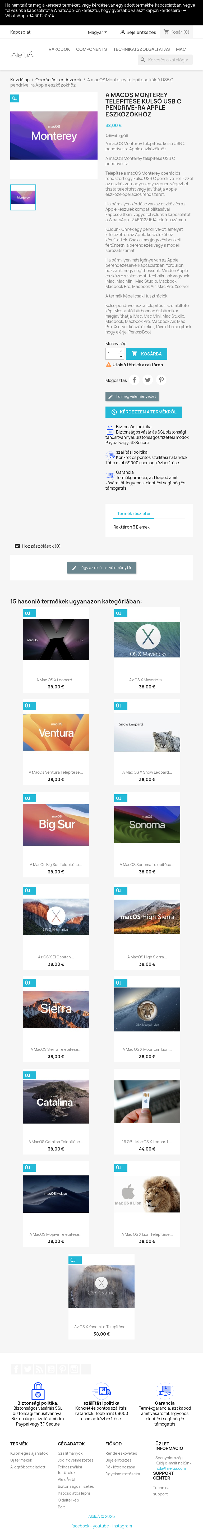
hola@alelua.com (170, 1468)
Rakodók (59, 49)
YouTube (51, 1369)
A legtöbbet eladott (27, 1466)
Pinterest (161, 380)
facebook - (82, 1526)
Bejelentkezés (118, 1460)
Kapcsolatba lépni (74, 1493)
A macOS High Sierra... (147, 956)
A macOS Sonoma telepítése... (147, 864)
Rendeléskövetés (121, 1453)
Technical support (161, 1490)
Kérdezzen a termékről (144, 412)
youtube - (102, 1526)
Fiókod (113, 1444)
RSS (39, 1369)
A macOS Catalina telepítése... (56, 1141)
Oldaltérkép (68, 1500)
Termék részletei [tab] (133, 513)
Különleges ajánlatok (29, 1453)
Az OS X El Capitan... (56, 956)
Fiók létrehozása (120, 1466)
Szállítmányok (70, 1453)
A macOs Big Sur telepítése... (56, 864)
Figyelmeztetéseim (122, 1473)
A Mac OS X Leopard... (55, 679)
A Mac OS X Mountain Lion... (147, 1049)
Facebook (16, 1369)
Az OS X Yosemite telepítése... (101, 1326)
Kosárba (146, 353)
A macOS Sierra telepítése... (56, 1049)
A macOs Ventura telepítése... (56, 772)
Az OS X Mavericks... (147, 679)
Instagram (74, 1369)
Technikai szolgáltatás (141, 49)
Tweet (147, 380)
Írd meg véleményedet (132, 396)
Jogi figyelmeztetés (76, 1460)
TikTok (86, 1369)
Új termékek (21, 1460)
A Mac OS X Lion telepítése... (147, 1234)
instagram (122, 1526)
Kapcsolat (20, 32)
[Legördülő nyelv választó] (98, 32)
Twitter (27, 1369)
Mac (181, 49)
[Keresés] (165, 60)
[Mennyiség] (111, 354)
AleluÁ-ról (66, 1479)
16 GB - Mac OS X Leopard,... (147, 1141)
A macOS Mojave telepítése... (56, 1234)
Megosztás (134, 380)
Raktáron (122, 527)
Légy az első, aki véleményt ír (102, 568)
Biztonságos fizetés (76, 1486)
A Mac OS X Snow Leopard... (147, 772)
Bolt (61, 1506)
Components (91, 49)
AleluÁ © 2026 (101, 1516)
